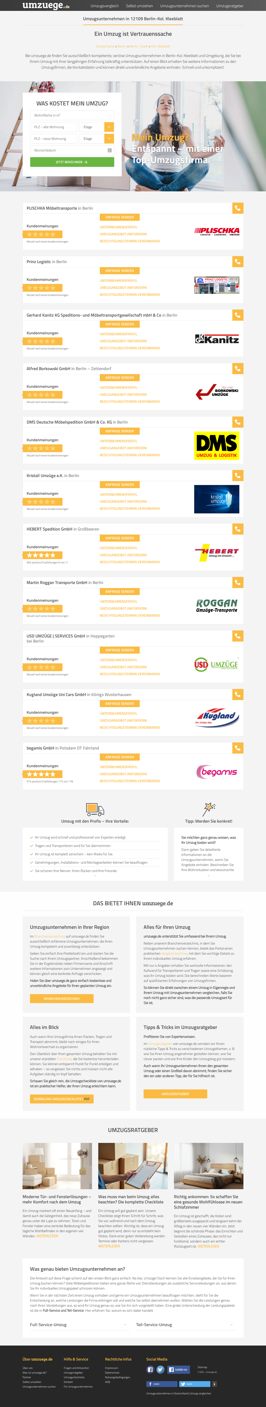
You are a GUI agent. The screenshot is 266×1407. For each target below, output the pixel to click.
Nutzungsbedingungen (117, 1377)
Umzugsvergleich (105, 6)
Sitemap (202, 1367)
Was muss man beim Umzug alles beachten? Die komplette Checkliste (130, 1199)
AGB (107, 1382)
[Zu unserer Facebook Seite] (150, 1370)
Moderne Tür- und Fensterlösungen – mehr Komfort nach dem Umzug (57, 1199)
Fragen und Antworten (76, 1368)
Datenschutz (112, 1372)
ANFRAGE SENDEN (119, 217)
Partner (27, 1377)
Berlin (122, 46)
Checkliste (64, 1058)
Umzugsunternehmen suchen (184, 6)
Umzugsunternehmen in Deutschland (167, 1393)
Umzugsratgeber (230, 6)
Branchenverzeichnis (49, 936)
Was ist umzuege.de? (35, 1372)
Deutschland (105, 46)
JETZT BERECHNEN (72, 162)
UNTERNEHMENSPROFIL (118, 227)
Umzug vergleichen (200, 1393)
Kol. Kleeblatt (160, 46)
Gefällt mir (181, 1370)
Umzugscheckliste (74, 1377)
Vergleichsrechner (174, 953)
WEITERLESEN (47, 1236)
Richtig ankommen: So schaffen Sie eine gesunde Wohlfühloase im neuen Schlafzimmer (208, 1201)
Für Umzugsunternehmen (78, 1386)
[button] (161, 1384)
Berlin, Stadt (139, 46)
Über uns (28, 1368)
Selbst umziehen (139, 6)
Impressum (111, 1368)
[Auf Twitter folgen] (160, 1370)
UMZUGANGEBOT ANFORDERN (123, 234)
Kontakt (68, 1382)
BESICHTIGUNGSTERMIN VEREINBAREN (130, 241)
